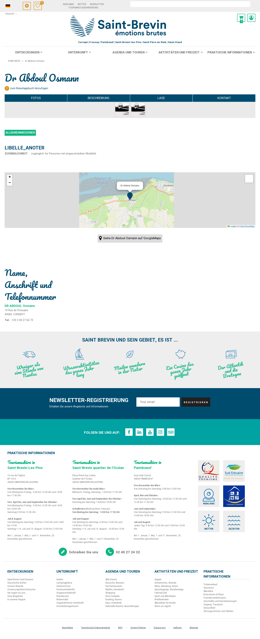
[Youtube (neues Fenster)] (150, 432)
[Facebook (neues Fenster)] (127, 432)
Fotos (36, 98)
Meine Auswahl (41, 3)
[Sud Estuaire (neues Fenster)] (240, 472)
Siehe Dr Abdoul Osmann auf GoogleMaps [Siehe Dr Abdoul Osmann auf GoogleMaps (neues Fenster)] (132, 238)
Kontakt (224, 98)
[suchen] (190, 4)
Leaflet (231, 226)
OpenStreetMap (247, 226)
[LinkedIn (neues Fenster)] (138, 432)
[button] (241, 18)
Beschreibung (98, 98)
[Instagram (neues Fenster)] (161, 432)
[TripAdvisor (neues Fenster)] (172, 432)
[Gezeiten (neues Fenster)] (240, 529)
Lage (161, 98)
